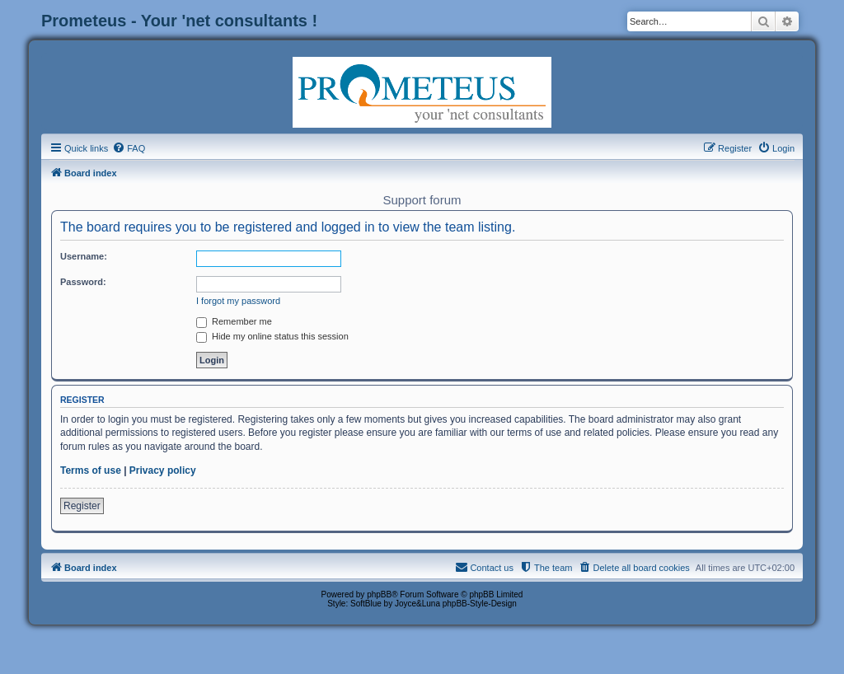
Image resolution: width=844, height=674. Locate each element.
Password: (83, 282)
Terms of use (90, 470)
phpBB (379, 594)
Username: (83, 256)
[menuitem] (128, 148)
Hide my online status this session (272, 336)
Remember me (234, 321)
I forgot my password (238, 301)
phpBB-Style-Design (480, 603)
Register (82, 506)
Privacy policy (162, 470)
